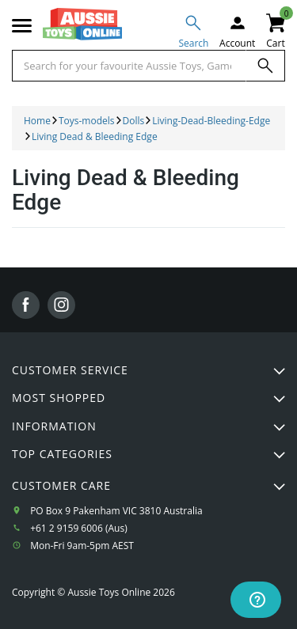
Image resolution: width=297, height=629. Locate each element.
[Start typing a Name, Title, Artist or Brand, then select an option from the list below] (129, 65)
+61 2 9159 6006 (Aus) (79, 528)
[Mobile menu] (22, 26)
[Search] (265, 65)
